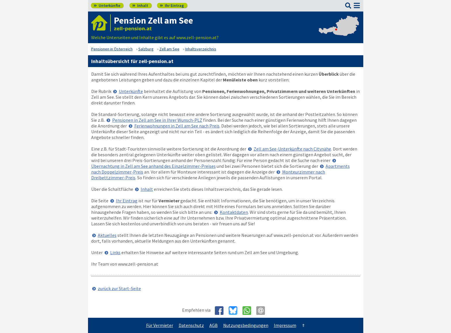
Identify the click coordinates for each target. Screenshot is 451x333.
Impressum (285, 325)
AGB (213, 325)
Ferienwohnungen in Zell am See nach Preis (176, 126)
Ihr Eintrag (172, 5)
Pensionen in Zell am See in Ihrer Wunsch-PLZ (157, 120)
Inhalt (140, 5)
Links (115, 252)
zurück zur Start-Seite (119, 288)
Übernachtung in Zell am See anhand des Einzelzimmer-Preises (153, 166)
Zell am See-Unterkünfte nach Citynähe (292, 149)
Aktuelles (107, 235)
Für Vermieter (159, 325)
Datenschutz (191, 325)
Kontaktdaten (234, 212)
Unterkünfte (107, 5)
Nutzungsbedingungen (245, 325)
